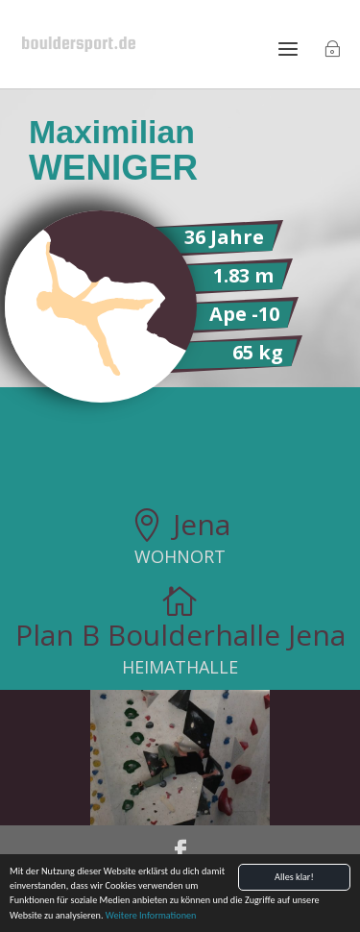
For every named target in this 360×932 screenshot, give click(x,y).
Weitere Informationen (151, 916)
